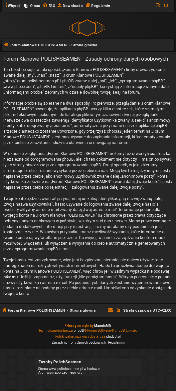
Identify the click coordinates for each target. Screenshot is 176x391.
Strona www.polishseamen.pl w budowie (69, 369)
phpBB (79, 330)
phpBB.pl (113, 336)
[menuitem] (32, 6)
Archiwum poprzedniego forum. (62, 372)
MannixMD (102, 326)
